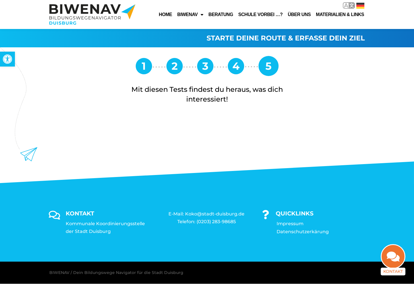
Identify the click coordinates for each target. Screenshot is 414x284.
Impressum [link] (290, 223)
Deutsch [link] (360, 5)
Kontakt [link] (393, 271)
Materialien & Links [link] (340, 14)
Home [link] (165, 14)
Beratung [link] (221, 14)
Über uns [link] (299, 14)
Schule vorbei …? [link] (260, 14)
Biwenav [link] (190, 14)
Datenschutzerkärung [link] (303, 231)
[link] (7, 59)
